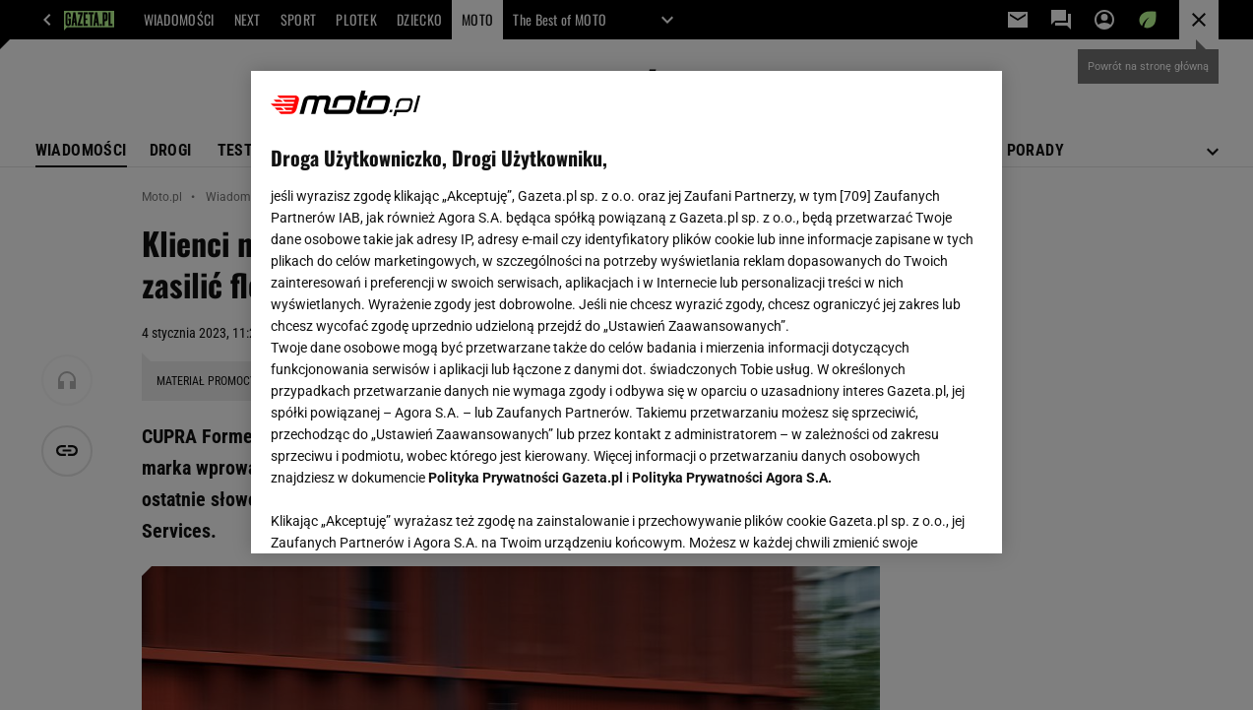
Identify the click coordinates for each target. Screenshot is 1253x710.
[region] (627, 312)
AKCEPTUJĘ (916, 515)
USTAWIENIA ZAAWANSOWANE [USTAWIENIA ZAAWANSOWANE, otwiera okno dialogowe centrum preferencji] (399, 514)
